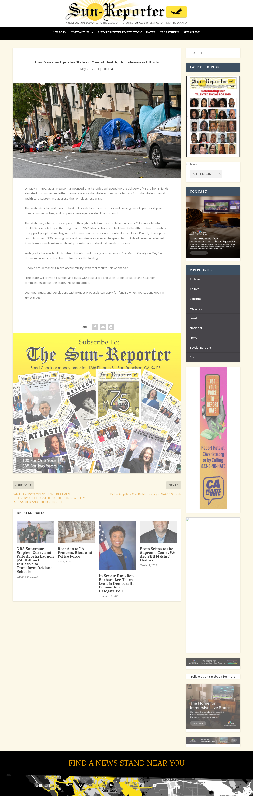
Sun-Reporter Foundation (120, 32)
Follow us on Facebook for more (213, 676)
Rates (151, 32)
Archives (191, 164)
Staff (193, 357)
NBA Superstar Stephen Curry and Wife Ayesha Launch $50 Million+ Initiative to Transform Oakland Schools (35, 560)
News (193, 337)
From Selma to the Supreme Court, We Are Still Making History (157, 554)
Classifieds (169, 32)
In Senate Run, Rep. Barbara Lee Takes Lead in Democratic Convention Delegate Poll (117, 583)
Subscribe (191, 32)
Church (194, 289)
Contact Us (80, 32)
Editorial (107, 69)
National (196, 328)
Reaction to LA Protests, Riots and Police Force (75, 552)
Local (193, 318)
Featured (196, 308)
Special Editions (200, 347)
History (59, 32)
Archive (195, 279)
